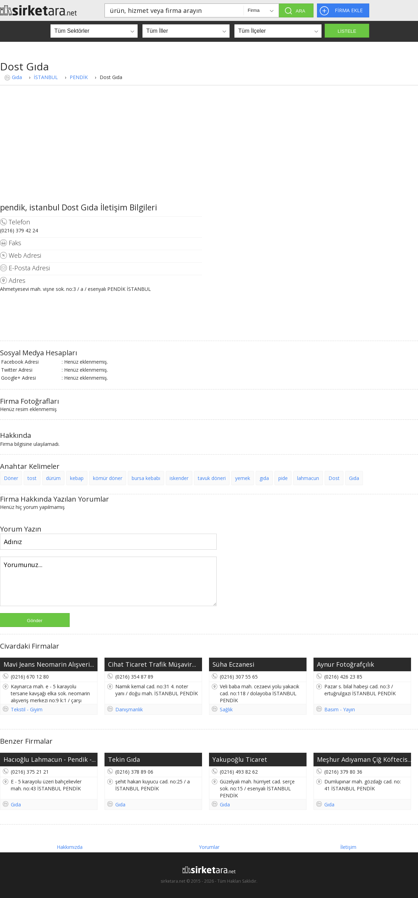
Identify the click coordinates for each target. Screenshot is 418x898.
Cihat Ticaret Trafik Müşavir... (152, 664)
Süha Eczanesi (233, 664)
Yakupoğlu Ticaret (239, 759)
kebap (77, 478)
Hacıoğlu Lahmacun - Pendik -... (49, 759)
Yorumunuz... (108, 581)
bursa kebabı (146, 478)
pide (283, 478)
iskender (179, 478)
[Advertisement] (209, 149)
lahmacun (308, 478)
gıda (264, 478)
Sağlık (226, 709)
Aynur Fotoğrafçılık (345, 664)
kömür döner (107, 478)
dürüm (53, 478)
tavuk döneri (212, 478)
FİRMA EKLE (349, 10)
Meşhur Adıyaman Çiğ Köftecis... (364, 759)
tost (32, 478)
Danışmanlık (129, 709)
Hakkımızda (70, 847)
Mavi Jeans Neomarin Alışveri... (48, 664)
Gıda (17, 77)
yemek (242, 478)
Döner (11, 478)
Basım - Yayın (339, 709)
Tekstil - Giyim (26, 709)
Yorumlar (209, 847)
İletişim (348, 847)
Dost (334, 478)
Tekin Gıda (124, 759)
